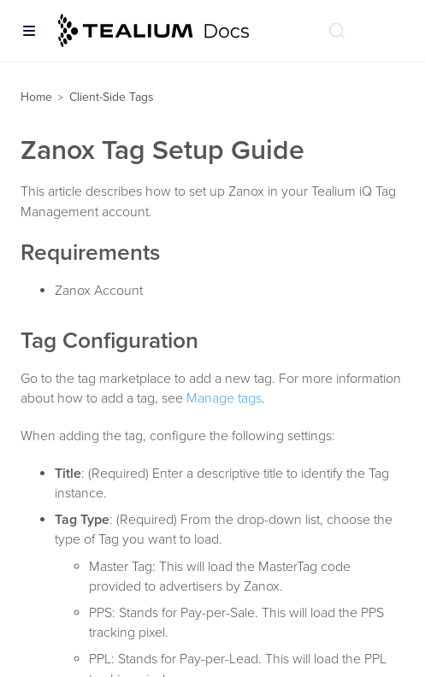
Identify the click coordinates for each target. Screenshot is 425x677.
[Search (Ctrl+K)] (337, 30)
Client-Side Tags (111, 97)
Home (36, 97)
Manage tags (224, 398)
